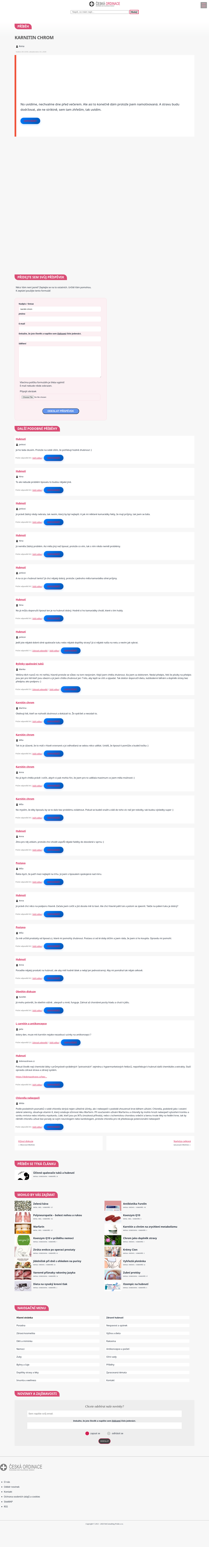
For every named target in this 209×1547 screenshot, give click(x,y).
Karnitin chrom (25, 702)
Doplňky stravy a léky (27, 1372)
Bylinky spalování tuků (30, 663)
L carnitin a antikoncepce (31, 1023)
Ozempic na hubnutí (135, 1284)
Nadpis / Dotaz (26, 303)
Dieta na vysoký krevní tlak (50, 1284)
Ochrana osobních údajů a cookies (22, 1496)
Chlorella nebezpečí (28, 1098)
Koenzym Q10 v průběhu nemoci (53, 1238)
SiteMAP (8, 1501)
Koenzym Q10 (131, 1215)
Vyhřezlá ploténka (134, 1261)
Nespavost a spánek (116, 1325)
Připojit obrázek (28, 391)
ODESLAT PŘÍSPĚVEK (60, 411)
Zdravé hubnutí (114, 1317)
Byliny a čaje (22, 1364)
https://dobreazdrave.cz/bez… (31, 1076)
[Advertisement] (100, 74)
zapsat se (95, 1433)
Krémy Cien (130, 1249)
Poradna (20, 1325)
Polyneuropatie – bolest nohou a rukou (57, 1215)
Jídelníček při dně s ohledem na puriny (57, 1261)
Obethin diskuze (26, 991)
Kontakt (110, 1380)
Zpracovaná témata (116, 1372)
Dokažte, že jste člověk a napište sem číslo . (50, 333)
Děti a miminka (24, 1341)
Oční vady (111, 1356)
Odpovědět (30, 121)
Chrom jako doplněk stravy (140, 1238)
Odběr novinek (11, 1486)
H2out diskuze (25, 1141)
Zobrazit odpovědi (39, 650)
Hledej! (134, 12)
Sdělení (22, 343)
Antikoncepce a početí (117, 1348)
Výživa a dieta (113, 1333)
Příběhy (110, 1364)
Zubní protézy (131, 1272)
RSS (6, 1506)
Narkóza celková (182, 1141)
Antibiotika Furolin (135, 1203)
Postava (20, 863)
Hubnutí (21, 439)
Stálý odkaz (37, 458)
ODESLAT (104, 1441)
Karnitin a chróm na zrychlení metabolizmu (150, 1226)
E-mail (22, 323)
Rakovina (111, 1341)
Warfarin (38, 1226)
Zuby (19, 1356)
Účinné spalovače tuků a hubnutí (53, 1172)
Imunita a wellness (26, 1380)
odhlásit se (117, 1433)
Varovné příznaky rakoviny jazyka (54, 1272)
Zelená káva (40, 1203)
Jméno (22, 313)
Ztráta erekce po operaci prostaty (54, 1249)
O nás (7, 1481)
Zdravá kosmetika (25, 1333)
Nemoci (20, 1348)
